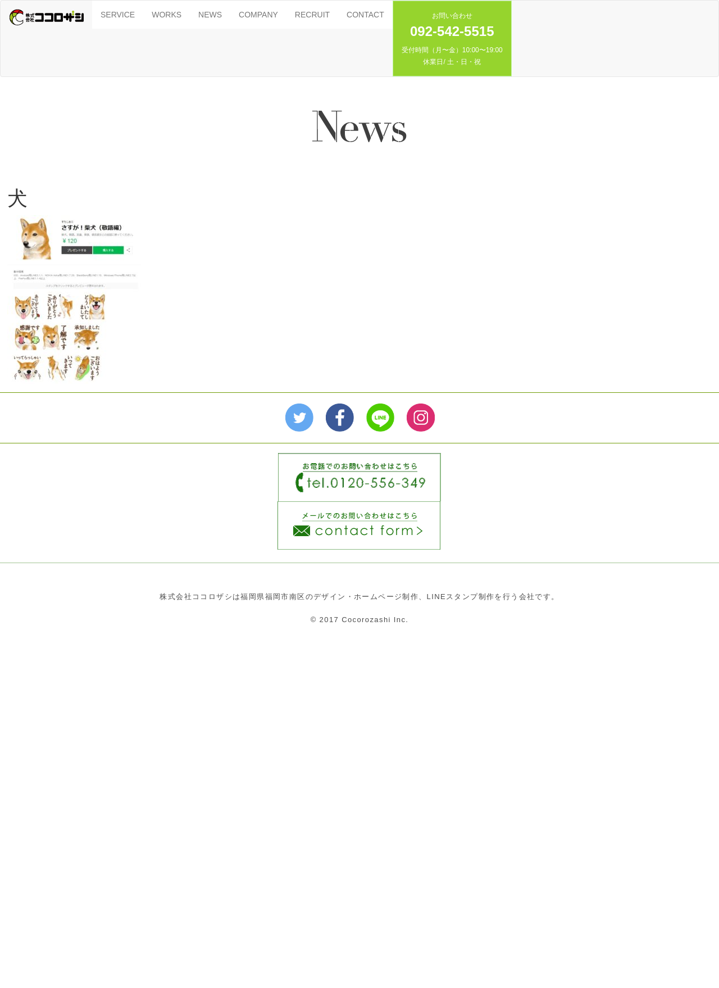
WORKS (166, 14)
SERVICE (118, 14)
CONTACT (365, 14)
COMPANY (258, 14)
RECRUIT (312, 14)
